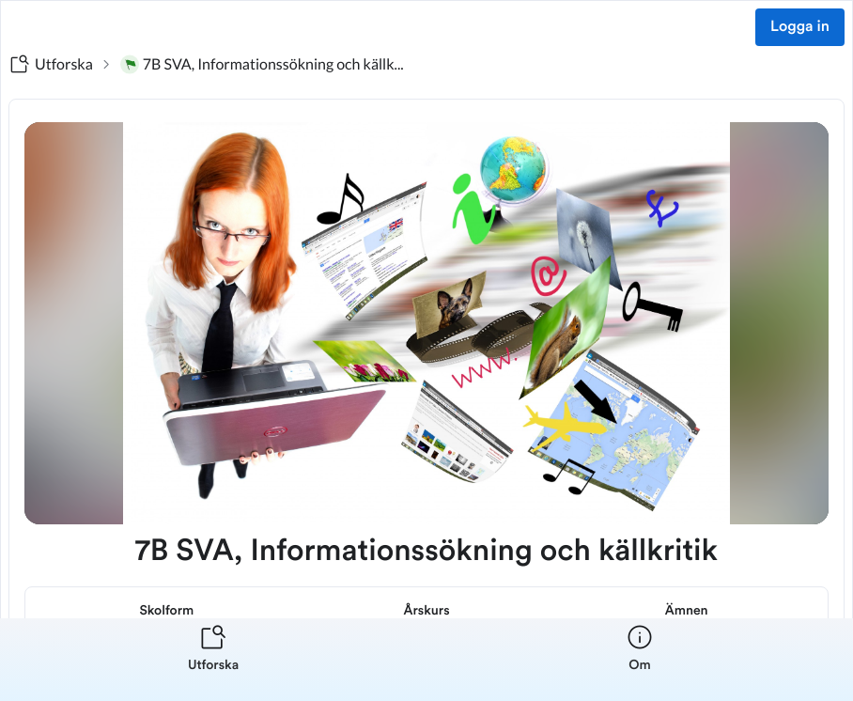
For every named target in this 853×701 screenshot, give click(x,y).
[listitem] (213, 659)
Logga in (800, 27)
